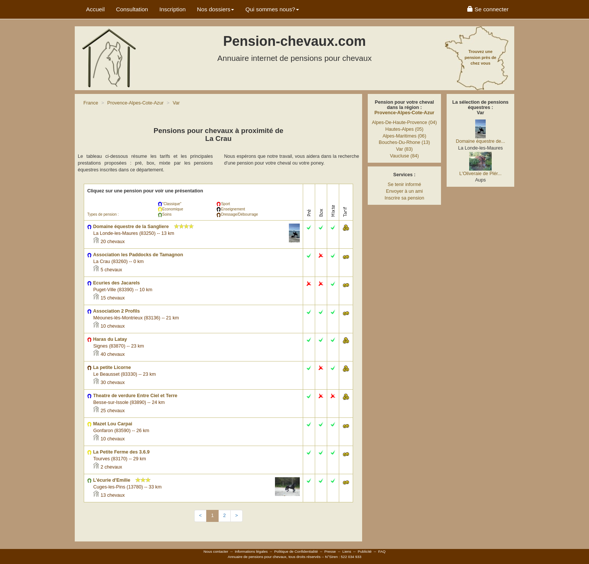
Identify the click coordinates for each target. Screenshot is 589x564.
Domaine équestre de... (480, 141)
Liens (346, 551)
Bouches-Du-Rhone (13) (404, 142)
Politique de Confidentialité (296, 551)
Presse (330, 551)
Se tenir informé (404, 184)
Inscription (172, 9)
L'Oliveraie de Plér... (480, 173)
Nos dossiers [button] (215, 9)
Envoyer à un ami (404, 191)
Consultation (132, 9)
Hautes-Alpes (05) (404, 129)
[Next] (236, 516)
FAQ (382, 551)
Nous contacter (216, 551)
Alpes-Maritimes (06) (404, 136)
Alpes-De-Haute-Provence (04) (404, 122)
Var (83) (404, 149)
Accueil (95, 9)
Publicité (365, 551)
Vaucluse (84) (404, 156)
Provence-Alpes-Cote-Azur (405, 112)
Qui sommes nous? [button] (272, 9)
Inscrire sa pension (404, 198)
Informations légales (251, 551)
